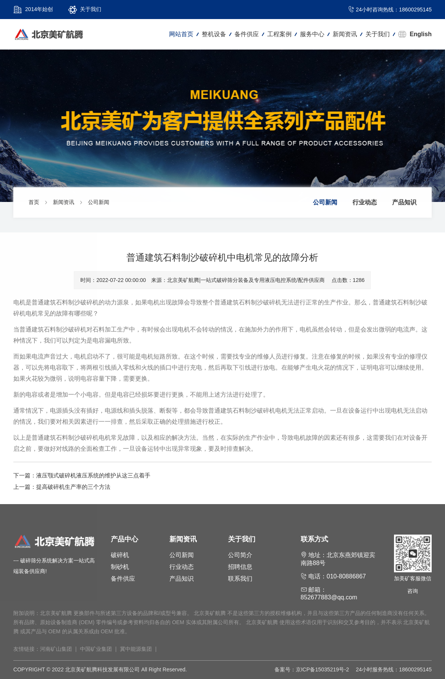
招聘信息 (240, 567)
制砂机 (120, 567)
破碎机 (120, 555)
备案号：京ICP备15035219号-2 (311, 669)
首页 (34, 203)
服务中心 (312, 34)
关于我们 (377, 34)
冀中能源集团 (136, 649)
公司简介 (240, 555)
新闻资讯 (345, 34)
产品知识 (404, 203)
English (421, 34)
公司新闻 (98, 203)
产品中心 (124, 539)
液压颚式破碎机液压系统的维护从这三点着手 (93, 475)
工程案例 (279, 34)
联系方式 (314, 539)
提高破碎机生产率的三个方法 (73, 487)
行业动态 (364, 203)
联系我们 (240, 578)
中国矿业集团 (96, 649)
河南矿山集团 (56, 649)
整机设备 (214, 34)
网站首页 (181, 34)
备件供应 (246, 34)
